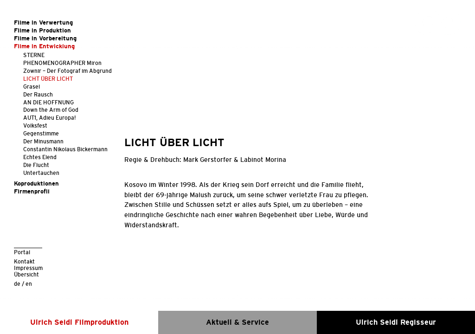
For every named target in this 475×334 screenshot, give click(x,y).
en (29, 284)
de (17, 284)
